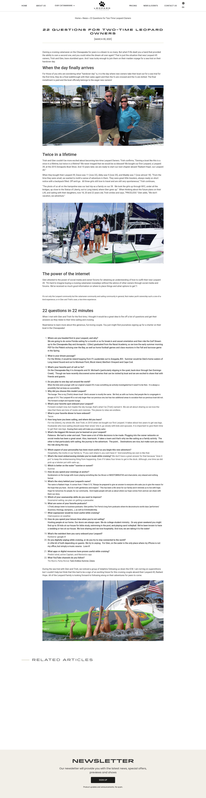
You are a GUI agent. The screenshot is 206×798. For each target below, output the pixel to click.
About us (41, 5)
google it (61, 537)
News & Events (150, 5)
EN (183, 7)
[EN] (183, 3)
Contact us (170, 5)
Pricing (133, 5)
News (85, 18)
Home (24, 5)
